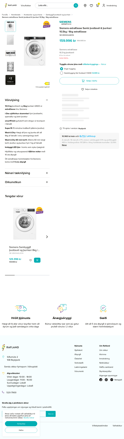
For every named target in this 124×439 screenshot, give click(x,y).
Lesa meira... (64, 58)
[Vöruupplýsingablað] (43, 87)
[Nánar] (64, 145)
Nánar (103, 64)
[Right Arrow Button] (47, 236)
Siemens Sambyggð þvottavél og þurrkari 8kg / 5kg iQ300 (23, 250)
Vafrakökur (117, 425)
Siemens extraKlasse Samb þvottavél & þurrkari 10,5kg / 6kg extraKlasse (30, 17)
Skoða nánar (28, 417)
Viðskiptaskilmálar (100, 425)
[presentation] (26, 5)
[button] (21, 423)
